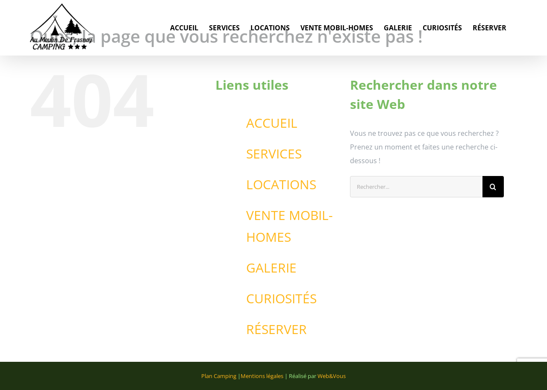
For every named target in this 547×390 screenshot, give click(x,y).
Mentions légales (262, 376)
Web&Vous (332, 376)
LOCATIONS (281, 184)
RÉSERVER (276, 329)
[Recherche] (493, 186)
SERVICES (274, 153)
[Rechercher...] (416, 186)
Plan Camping (218, 376)
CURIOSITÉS (281, 298)
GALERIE (271, 267)
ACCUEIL (271, 123)
